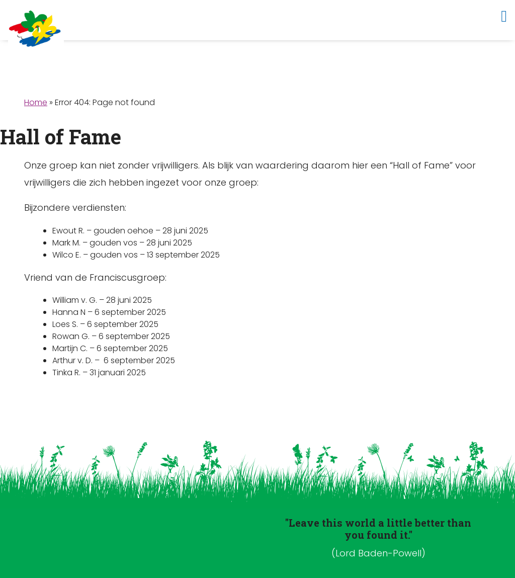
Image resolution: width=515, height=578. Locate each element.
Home (35, 102)
